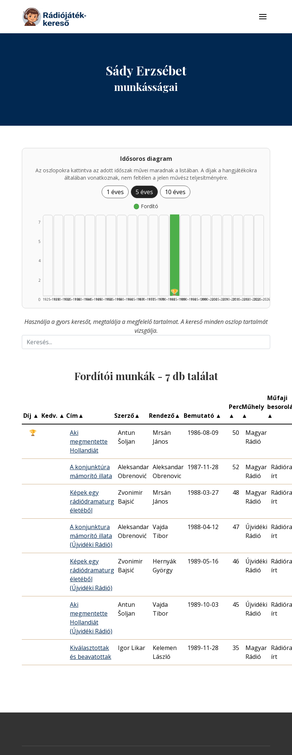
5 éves (144, 192)
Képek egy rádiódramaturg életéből (92, 501)
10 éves (175, 192)
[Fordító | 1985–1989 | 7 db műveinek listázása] (174, 255)
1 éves (115, 192)
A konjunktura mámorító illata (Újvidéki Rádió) (91, 536)
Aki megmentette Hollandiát (89, 441)
